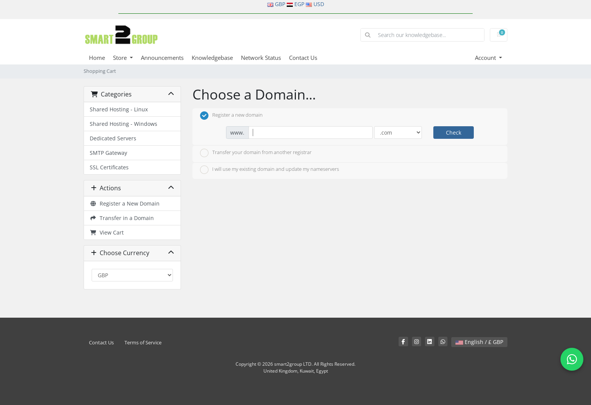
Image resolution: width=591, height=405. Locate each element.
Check (453, 132)
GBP (280, 4)
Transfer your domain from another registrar (256, 153)
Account (486, 57)
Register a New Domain (125, 203)
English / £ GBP (479, 342)
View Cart (107, 232)
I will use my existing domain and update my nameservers (269, 170)
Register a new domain (231, 115)
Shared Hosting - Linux (119, 109)
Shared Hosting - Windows (123, 123)
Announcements (162, 57)
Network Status (261, 57)
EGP (299, 4)
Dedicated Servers (113, 138)
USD (318, 4)
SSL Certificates (109, 167)
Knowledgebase (212, 57)
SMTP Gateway (108, 152)
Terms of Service (142, 342)
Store (120, 57)
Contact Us (303, 57)
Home (97, 57)
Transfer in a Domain (122, 218)
